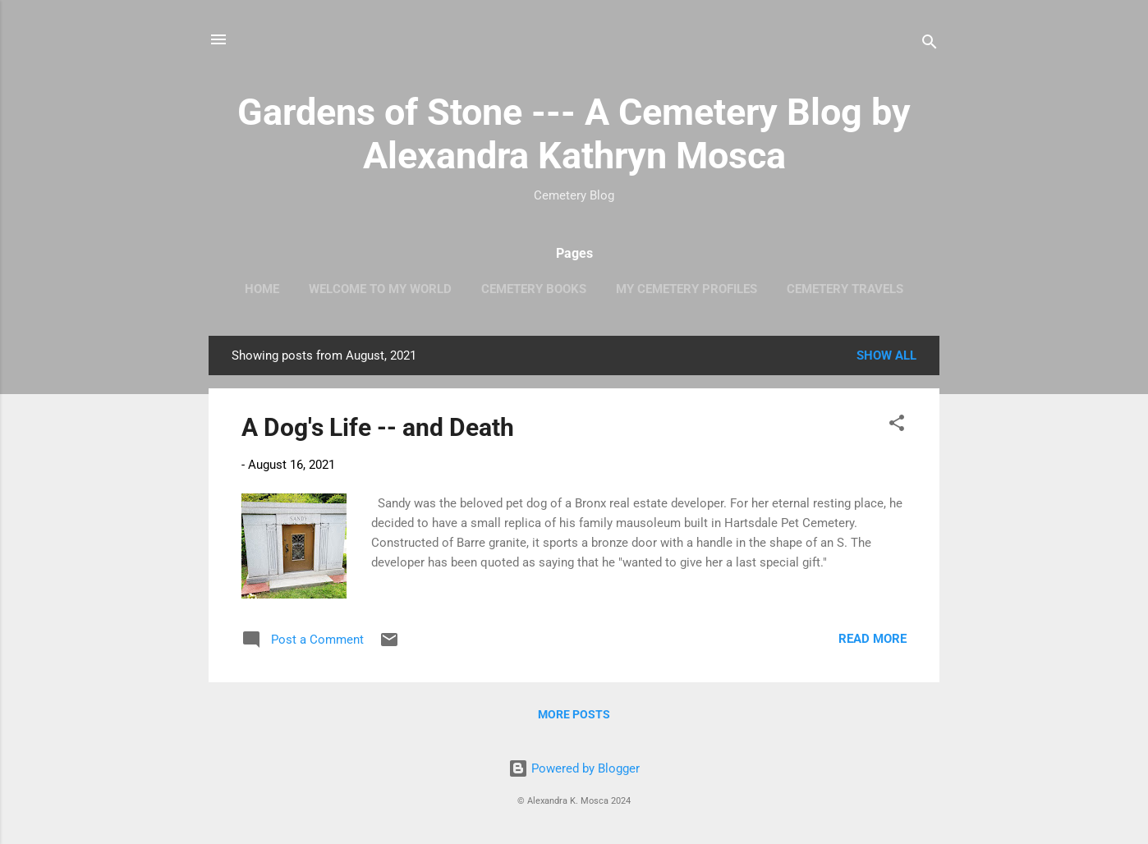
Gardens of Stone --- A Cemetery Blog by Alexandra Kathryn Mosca (574, 133)
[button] (897, 425)
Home (262, 289)
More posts (574, 714)
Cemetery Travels (845, 289)
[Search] (929, 45)
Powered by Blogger (574, 768)
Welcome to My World (380, 289)
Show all (886, 355)
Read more (872, 638)
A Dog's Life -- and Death (377, 427)
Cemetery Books (533, 289)
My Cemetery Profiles (686, 289)
